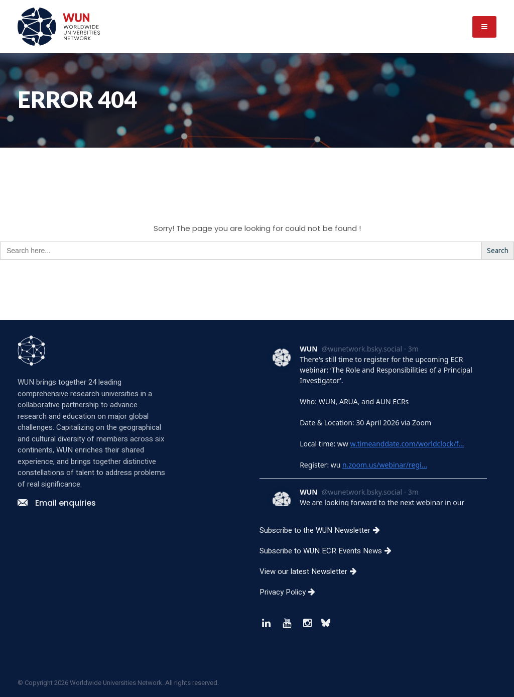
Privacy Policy (291, 592)
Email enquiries (57, 503)
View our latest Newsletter (312, 571)
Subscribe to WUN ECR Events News (329, 550)
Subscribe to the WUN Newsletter (324, 530)
